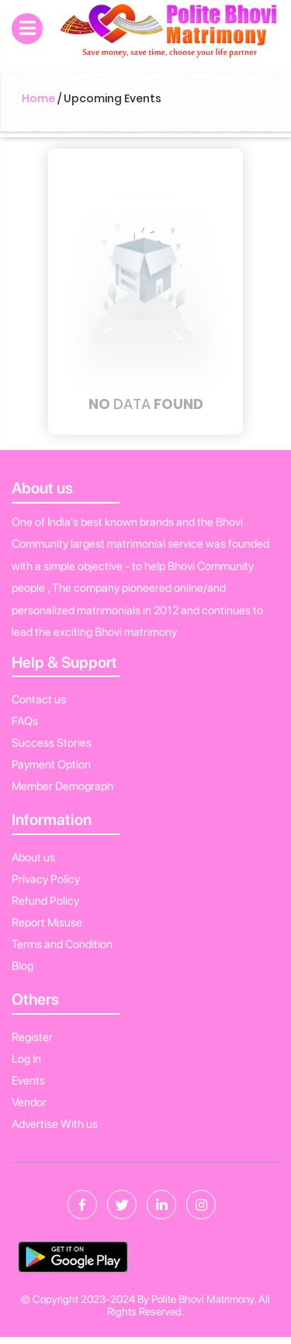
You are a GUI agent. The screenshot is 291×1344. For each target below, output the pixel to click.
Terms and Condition (62, 944)
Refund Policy (45, 901)
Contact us (39, 699)
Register (32, 1037)
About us (33, 857)
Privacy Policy (46, 879)
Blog (22, 966)
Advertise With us (55, 1124)
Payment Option (51, 765)
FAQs (25, 721)
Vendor (29, 1102)
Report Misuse (47, 923)
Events (28, 1081)
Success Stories (52, 743)
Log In (26, 1059)
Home (38, 98)
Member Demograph (62, 786)
